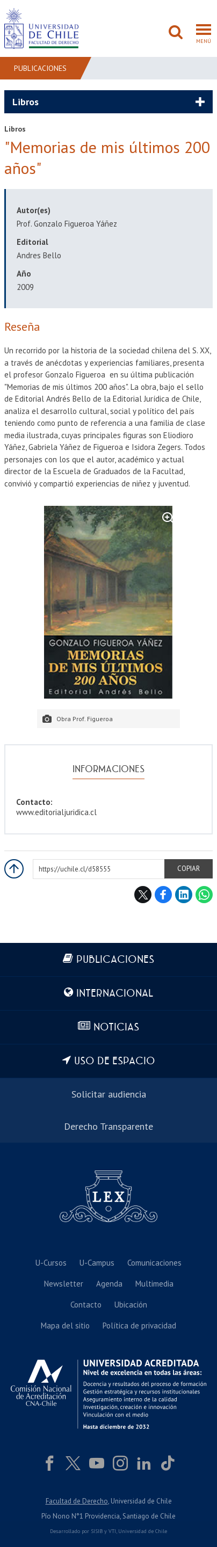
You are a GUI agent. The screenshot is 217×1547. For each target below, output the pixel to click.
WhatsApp (204, 894)
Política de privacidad (139, 1325)
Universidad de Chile (142, 1531)
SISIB (97, 1531)
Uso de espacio (114, 1061)
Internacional (114, 993)
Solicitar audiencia (108, 1094)
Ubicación (130, 1304)
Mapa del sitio (65, 1325)
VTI (112, 1531)
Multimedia (154, 1284)
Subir (14, 868)
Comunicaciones (154, 1263)
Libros (25, 102)
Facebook (163, 895)
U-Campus (96, 1263)
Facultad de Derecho (77, 1501)
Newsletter (63, 1284)
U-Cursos (51, 1263)
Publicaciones (40, 68)
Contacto (86, 1304)
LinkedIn (184, 894)
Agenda (109, 1284)
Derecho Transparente (108, 1126)
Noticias (116, 1027)
